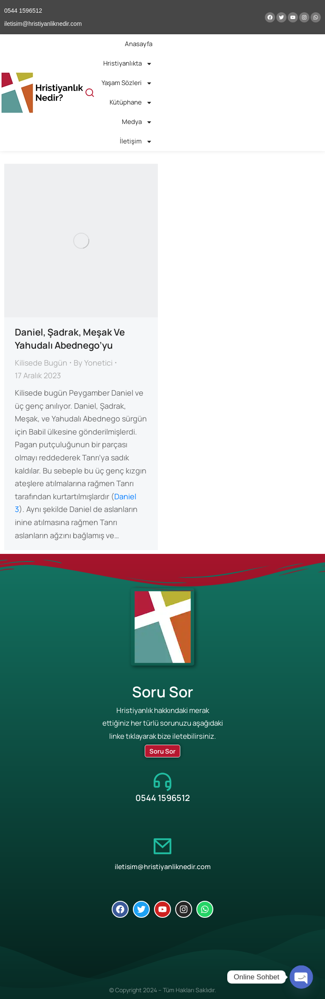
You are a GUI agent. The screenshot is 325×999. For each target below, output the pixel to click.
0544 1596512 (162, 798)
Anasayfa (138, 43)
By (93, 363)
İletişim (136, 141)
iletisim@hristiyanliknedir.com (163, 866)
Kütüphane (131, 102)
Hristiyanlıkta (127, 63)
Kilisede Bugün (41, 363)
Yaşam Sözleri (127, 83)
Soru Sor (162, 751)
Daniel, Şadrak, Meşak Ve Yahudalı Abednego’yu (70, 339)
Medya (137, 122)
